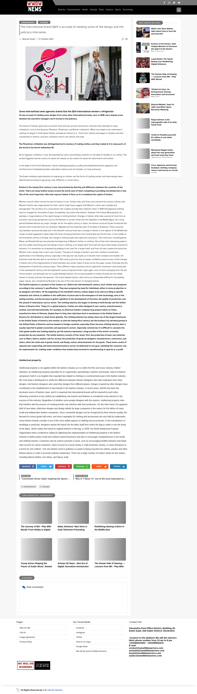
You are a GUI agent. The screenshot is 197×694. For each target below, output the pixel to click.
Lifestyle (93, 10)
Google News (82, 646)
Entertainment (73, 10)
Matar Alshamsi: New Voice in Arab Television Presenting (72, 528)
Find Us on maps (83, 642)
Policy (101, 10)
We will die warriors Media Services (91, 651)
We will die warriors (53, 690)
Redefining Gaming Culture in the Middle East (109, 528)
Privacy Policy (26, 642)
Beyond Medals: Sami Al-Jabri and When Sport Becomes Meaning (162, 107)
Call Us (23, 633)
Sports (118, 10)
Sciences (109, 10)
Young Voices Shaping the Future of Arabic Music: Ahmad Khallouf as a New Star (36, 565)
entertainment (27, 22)
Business (62, 10)
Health (85, 10)
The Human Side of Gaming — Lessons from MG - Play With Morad (110, 565)
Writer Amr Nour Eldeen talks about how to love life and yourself (163, 31)
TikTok (79, 637)
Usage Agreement (27, 637)
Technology (128, 10)
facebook (80, 628)
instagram (80, 633)
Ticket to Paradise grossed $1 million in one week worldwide (163, 137)
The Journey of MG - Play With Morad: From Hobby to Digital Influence (36, 528)
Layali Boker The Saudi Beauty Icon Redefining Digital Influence (162, 61)
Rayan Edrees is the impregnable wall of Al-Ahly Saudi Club (164, 122)
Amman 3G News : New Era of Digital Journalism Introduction (73, 565)
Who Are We (25, 628)
